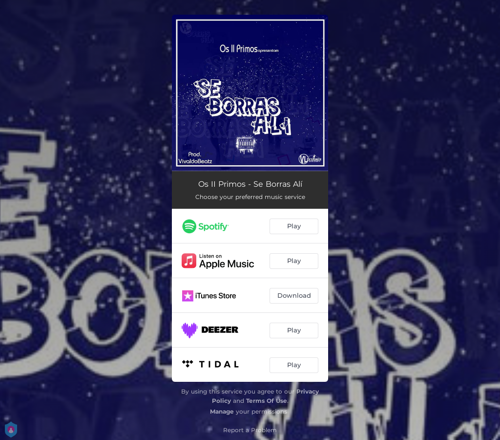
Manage (222, 411)
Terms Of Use (266, 400)
